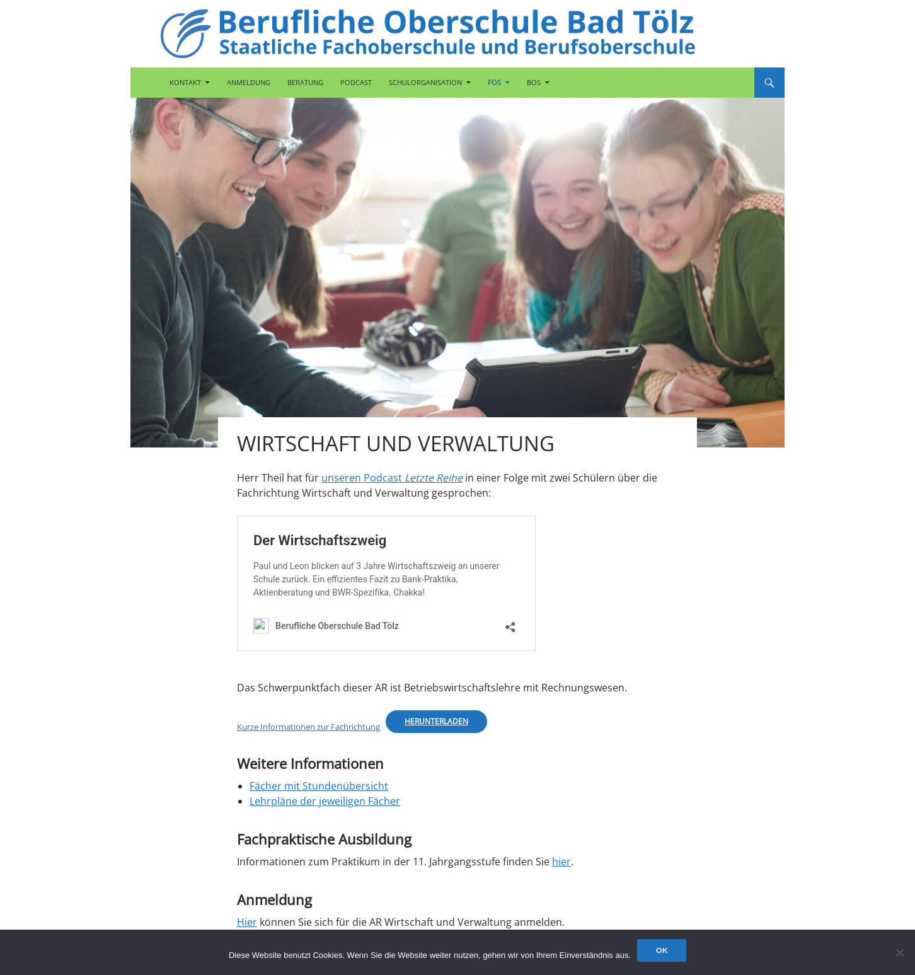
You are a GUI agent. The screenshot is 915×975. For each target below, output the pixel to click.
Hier (247, 922)
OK (661, 950)
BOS (534, 82)
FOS (494, 82)
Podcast (356, 82)
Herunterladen (436, 721)
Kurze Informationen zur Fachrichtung (308, 726)
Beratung (305, 82)
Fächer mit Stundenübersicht (319, 786)
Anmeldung (248, 82)
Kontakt (185, 82)
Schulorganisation (425, 82)
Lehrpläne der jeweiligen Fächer (325, 801)
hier (561, 861)
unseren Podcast (392, 478)
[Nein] (899, 952)
